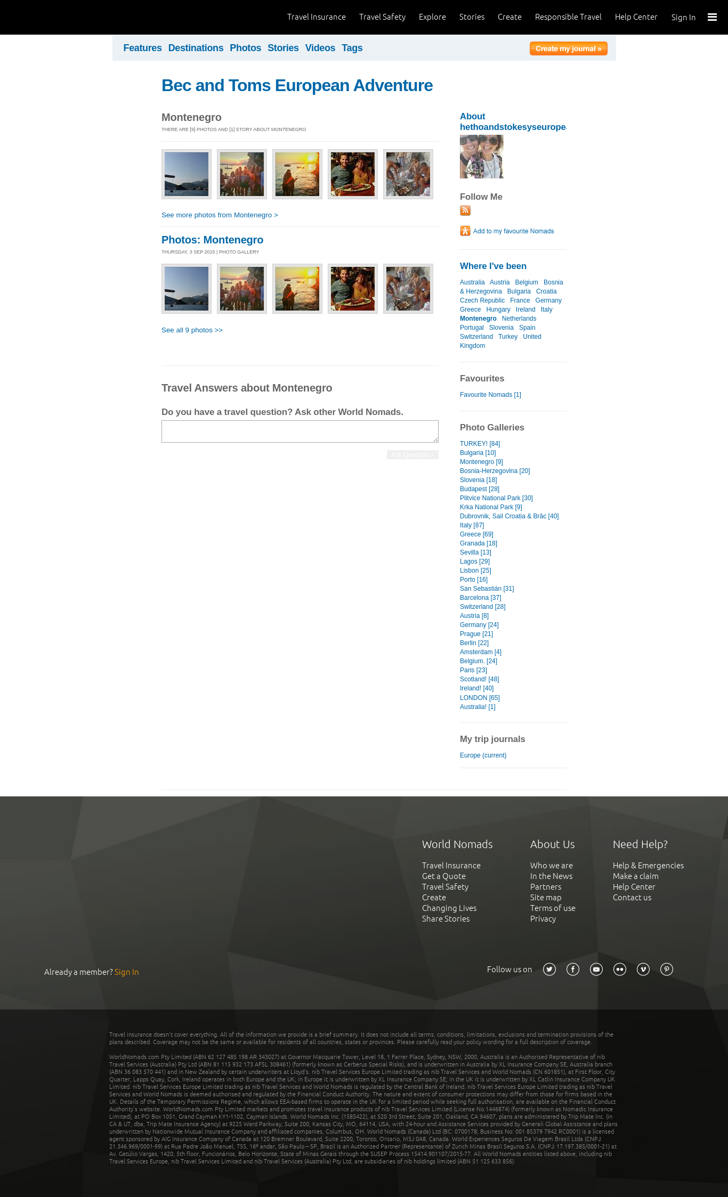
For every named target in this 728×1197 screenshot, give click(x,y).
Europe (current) (483, 755)
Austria (499, 282)
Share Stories (446, 918)
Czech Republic (482, 300)
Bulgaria (519, 291)
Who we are (551, 865)
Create (510, 16)
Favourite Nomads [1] (490, 394)
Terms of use (553, 908)
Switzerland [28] (483, 606)
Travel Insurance (316, 16)
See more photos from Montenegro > (219, 215)
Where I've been (493, 266)
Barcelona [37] (480, 597)
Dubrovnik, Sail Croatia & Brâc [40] (509, 516)
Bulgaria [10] (478, 453)
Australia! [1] (478, 707)
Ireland (526, 309)
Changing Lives (449, 908)
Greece (470, 309)
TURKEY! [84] (480, 443)
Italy (547, 309)
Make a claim (636, 876)
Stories (471, 16)
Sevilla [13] (475, 552)
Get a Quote (444, 876)
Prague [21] (476, 634)
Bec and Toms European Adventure (297, 85)
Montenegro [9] (481, 462)
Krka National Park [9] (491, 507)
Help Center (636, 16)
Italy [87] (472, 525)
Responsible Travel (568, 16)
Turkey (507, 336)
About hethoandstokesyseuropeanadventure (539, 121)
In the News (551, 876)
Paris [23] (473, 670)
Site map (546, 897)
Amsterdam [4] (480, 652)
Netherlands (519, 318)
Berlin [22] (474, 643)
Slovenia (501, 327)
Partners (545, 886)
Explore (432, 16)
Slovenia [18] (478, 480)
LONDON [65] (480, 698)
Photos (245, 48)
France (520, 300)
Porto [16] (474, 579)
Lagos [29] (475, 561)
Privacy (543, 918)
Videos (320, 48)
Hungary (498, 309)
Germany (549, 300)
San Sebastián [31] (487, 588)
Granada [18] (478, 543)
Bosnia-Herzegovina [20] (495, 471)
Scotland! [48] (479, 679)
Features (143, 48)
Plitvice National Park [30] (496, 498)
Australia (472, 282)
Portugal (472, 327)
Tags (352, 48)
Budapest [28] (479, 489)
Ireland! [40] (477, 688)
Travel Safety (382, 16)
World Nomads (56, 17)
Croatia (546, 291)
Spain (527, 327)
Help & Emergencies (648, 865)
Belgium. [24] (478, 661)
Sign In (684, 17)
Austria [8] (474, 616)
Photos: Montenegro (212, 240)
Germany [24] (479, 625)
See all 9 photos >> (192, 330)
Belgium (526, 282)
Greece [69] (477, 534)
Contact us (632, 897)
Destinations (196, 48)
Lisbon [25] (475, 570)
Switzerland (476, 336)
